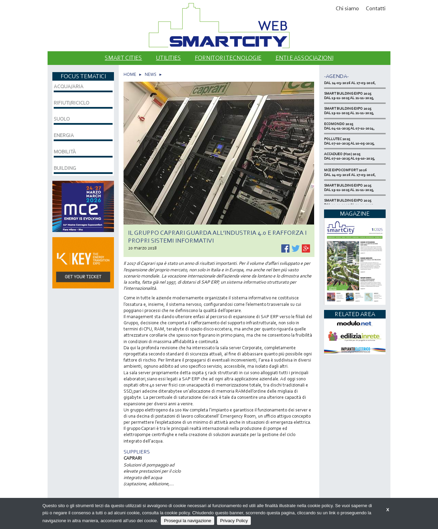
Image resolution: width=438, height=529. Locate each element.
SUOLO (62, 119)
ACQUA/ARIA (68, 86)
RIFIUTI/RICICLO (71, 103)
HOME (130, 74)
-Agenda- (336, 76)
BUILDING (65, 168)
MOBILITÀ (65, 152)
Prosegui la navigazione (187, 520)
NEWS (150, 74)
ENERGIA (64, 135)
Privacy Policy (234, 520)
